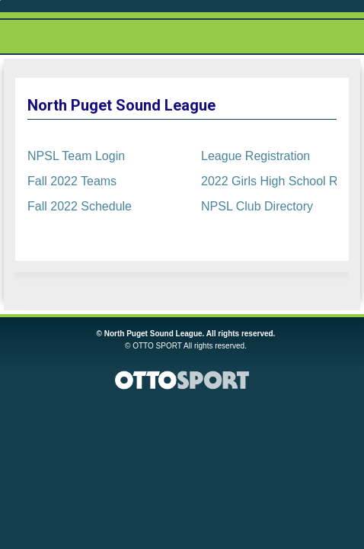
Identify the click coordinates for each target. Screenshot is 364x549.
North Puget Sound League (121, 105)
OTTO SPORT (157, 346)
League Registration (255, 155)
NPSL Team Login (76, 155)
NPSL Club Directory (257, 206)
